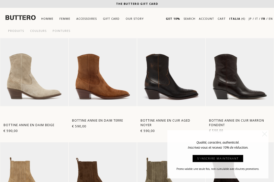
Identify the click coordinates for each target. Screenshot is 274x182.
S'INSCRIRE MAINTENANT (218, 158)
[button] (264, 134)
